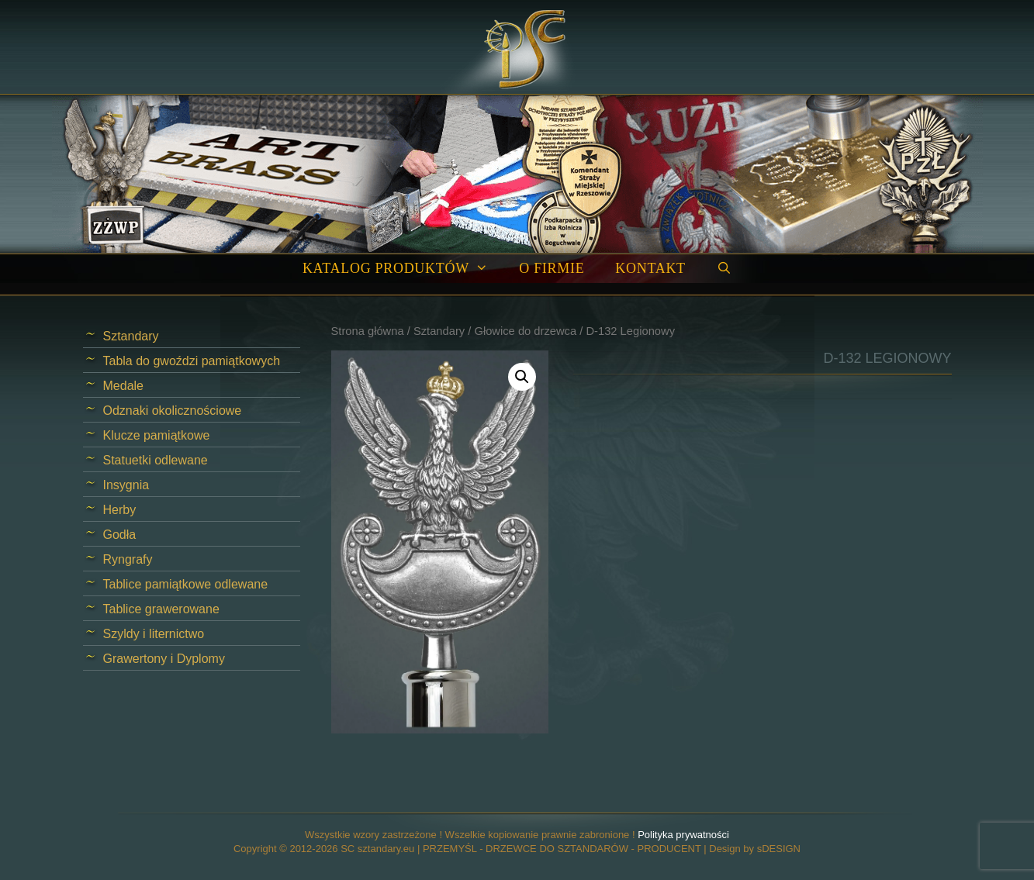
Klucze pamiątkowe (156, 435)
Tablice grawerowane (161, 609)
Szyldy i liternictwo (154, 633)
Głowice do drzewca (525, 331)
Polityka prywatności (683, 834)
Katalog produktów (403, 268)
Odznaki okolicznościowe (172, 410)
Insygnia (126, 485)
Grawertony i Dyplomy (164, 658)
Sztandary (439, 331)
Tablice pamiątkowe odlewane (185, 584)
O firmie (551, 268)
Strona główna (367, 331)
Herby (120, 509)
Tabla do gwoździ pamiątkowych (192, 361)
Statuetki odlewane (155, 460)
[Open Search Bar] (724, 268)
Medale (123, 385)
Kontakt (650, 268)
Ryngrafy (128, 559)
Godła (120, 534)
